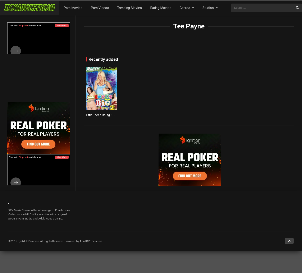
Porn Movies (73, 8)
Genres (185, 8)
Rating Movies (160, 8)
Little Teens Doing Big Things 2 (107, 115)
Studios (208, 8)
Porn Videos (100, 8)
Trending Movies (129, 8)
